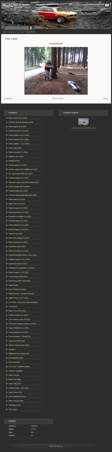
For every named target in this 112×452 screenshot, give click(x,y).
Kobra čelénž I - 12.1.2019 (19, 144)
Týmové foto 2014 (16, 234)
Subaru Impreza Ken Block (19, 345)
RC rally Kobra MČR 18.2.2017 (21, 174)
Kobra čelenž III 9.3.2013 (18, 332)
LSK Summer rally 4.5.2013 (19, 319)
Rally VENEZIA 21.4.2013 (19, 328)
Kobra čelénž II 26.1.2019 (19, 139)
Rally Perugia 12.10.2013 (18, 272)
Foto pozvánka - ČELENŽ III (20, 336)
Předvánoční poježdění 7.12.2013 (22, 268)
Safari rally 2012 (15, 384)
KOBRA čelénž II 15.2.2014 (19, 259)
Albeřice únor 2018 (16, 156)
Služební (12, 349)
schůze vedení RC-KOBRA (19, 187)
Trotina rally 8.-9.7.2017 (18, 165)
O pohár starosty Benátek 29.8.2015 (23, 195)
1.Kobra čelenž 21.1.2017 (19, 178)
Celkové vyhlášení (16, 371)
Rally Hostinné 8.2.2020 (18, 118)
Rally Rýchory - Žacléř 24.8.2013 (21, 294)
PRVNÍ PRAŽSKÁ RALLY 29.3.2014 (23, 255)
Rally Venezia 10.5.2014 (18, 242)
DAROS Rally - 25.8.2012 (19, 388)
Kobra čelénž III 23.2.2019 (19, 135)
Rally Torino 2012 (15, 392)
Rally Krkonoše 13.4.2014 (19, 251)
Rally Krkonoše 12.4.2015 (19, 212)
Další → (106, 98)
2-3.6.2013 (13, 307)
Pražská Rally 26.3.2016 (18, 191)
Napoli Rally (13, 285)
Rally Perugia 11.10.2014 (18, 229)
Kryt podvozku (14, 362)
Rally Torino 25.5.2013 (17, 311)
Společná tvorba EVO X (18, 264)
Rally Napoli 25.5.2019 (17, 126)
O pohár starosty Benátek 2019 (21, 122)
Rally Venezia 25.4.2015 (18, 208)
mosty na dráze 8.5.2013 (18, 315)
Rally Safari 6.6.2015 (17, 199)
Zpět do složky (58, 98)
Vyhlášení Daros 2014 (17, 246)
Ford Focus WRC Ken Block (20, 281)
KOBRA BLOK (14, 161)
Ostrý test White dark (17, 341)
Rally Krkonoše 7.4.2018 (18, 152)
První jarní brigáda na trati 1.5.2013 (22, 324)
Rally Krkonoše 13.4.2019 (19, 131)
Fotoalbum (11, 32)
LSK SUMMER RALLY (17, 397)
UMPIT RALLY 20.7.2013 (18, 298)
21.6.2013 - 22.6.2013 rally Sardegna (23, 302)
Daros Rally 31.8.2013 (17, 289)
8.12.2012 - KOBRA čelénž (19, 367)
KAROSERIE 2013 (16, 358)
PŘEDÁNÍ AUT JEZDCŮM (19, 354)
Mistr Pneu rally (15, 379)
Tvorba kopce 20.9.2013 (18, 277)
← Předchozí (7, 98)
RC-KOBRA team (16, 5)
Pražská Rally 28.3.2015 (18, 221)
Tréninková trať (14, 405)
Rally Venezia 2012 (16, 401)
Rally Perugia (14, 375)
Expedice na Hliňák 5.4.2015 (20, 216)
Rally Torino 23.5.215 (17, 204)
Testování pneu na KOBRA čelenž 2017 (24, 182)
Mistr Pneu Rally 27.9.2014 (19, 238)
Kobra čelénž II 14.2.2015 (19, 225)
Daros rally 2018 (15, 148)
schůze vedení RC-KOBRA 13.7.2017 (23, 169)
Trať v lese (20, 32)
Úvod (4, 32)
